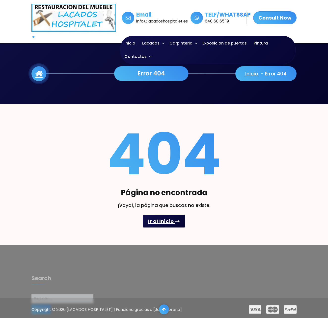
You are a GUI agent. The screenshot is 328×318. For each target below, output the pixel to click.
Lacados (151, 43)
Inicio (130, 43)
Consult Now (274, 17)
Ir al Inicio (164, 221)
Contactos (136, 56)
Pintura (261, 43)
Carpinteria (180, 43)
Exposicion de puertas (224, 43)
